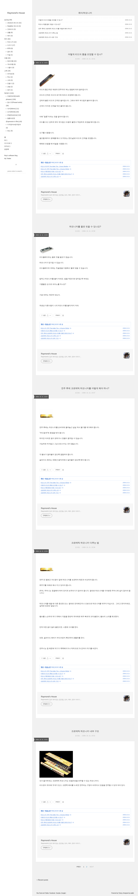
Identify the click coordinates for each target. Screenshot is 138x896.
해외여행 (11, 61)
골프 (10, 51)
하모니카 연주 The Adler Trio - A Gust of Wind (55, 169)
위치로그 (7, 146)
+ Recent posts (42, 880)
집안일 (8, 20)
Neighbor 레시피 (14, 26)
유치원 (10, 74)
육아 (10, 36)
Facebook (52, 893)
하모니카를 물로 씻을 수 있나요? (49, 24)
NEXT (91, 866)
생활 (10, 32)
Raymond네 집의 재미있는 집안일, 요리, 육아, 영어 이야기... (61, 195)
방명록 (6, 149)
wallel (132, 893)
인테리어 (11, 29)
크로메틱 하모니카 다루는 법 (48, 33)
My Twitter (7, 158)
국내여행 (11, 64)
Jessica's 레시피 (14, 23)
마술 (10, 55)
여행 (7, 58)
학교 (10, 77)
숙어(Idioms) (13, 108)
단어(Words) (13, 112)
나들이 (10, 67)
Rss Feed (39, 893)
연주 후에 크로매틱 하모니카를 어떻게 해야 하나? (55, 28)
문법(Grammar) (14, 115)
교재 (10, 80)
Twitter (47, 893)
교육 (7, 71)
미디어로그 (8, 143)
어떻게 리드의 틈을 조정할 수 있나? (50, 20)
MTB (10, 48)
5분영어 (9, 93)
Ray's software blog (10, 155)
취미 (7, 39)
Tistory (120, 893)
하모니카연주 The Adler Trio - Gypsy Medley (54, 166)
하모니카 (11, 42)
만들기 (10, 83)
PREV (78, 866)
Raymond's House (16, 13)
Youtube (58, 893)
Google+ (63, 893)
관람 (10, 87)
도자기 (11, 45)
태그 (5, 140)
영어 (10, 90)
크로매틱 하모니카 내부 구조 (48, 37)
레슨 (10, 131)
